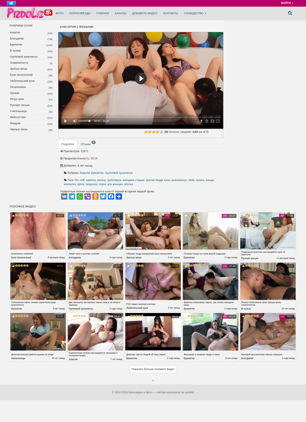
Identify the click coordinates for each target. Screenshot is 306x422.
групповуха (175, 160)
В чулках (15, 50)
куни (136, 165)
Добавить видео (144, 13)
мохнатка (190, 165)
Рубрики (102, 13)
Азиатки (15, 32)
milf (143, 160)
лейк (161, 165)
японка (154, 169)
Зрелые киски (18, 68)
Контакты (170, 13)
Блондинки (17, 38)
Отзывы (88, 145)
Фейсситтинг (18, 117)
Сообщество (195, 13)
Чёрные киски (18, 129)
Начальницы (18, 86)
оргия (201, 165)
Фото (59, 13)
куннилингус (148, 165)
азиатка (152, 160)
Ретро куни (17, 99)
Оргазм (14, 93)
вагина (162, 160)
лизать (169, 165)
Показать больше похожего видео (153, 354)
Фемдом (15, 123)
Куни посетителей (21, 74)
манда (179, 165)
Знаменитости (19, 62)
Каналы (120, 13)
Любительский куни (22, 80)
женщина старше (194, 160)
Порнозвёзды (80, 13)
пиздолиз (212, 165)
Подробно (67, 146)
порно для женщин (137, 169)
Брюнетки (16, 44)
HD (137, 160)
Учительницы (18, 111)
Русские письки (19, 105)
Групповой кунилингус (24, 56)
